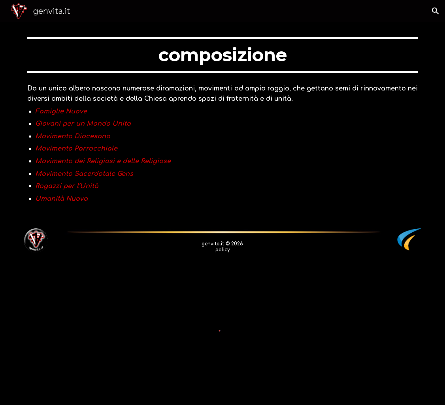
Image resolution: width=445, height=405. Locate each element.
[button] (435, 11)
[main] (222, 55)
